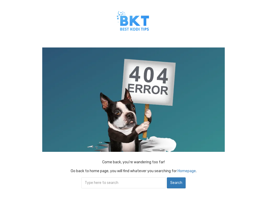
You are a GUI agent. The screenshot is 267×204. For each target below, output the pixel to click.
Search (176, 183)
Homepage (187, 171)
